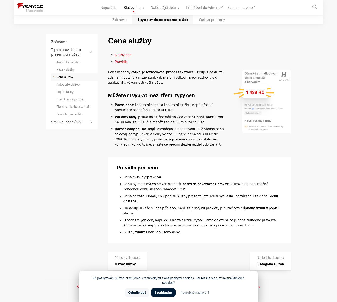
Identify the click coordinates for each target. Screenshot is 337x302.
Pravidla (121, 62)
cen (128, 55)
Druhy (120, 55)
